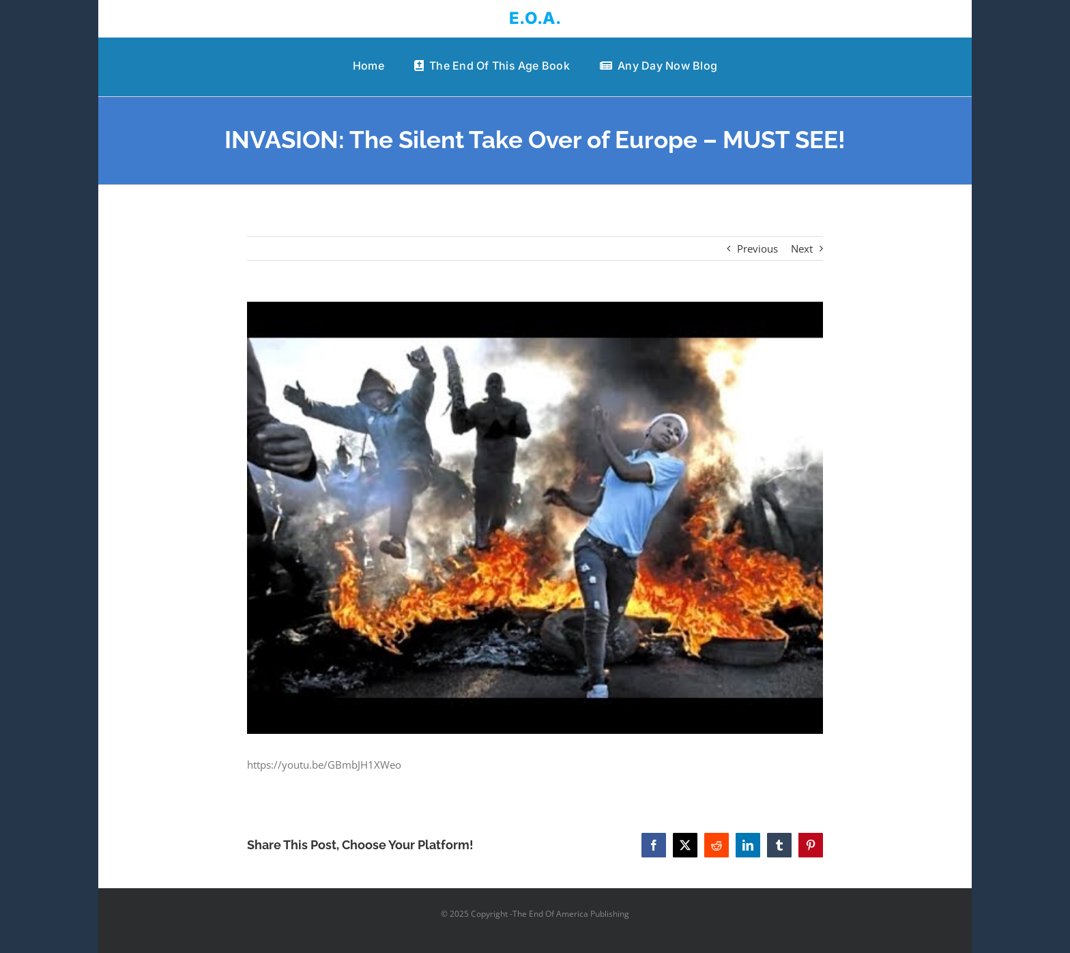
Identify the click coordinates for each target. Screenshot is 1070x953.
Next (802, 248)
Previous (757, 248)
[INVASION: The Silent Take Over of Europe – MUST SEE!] (535, 518)
